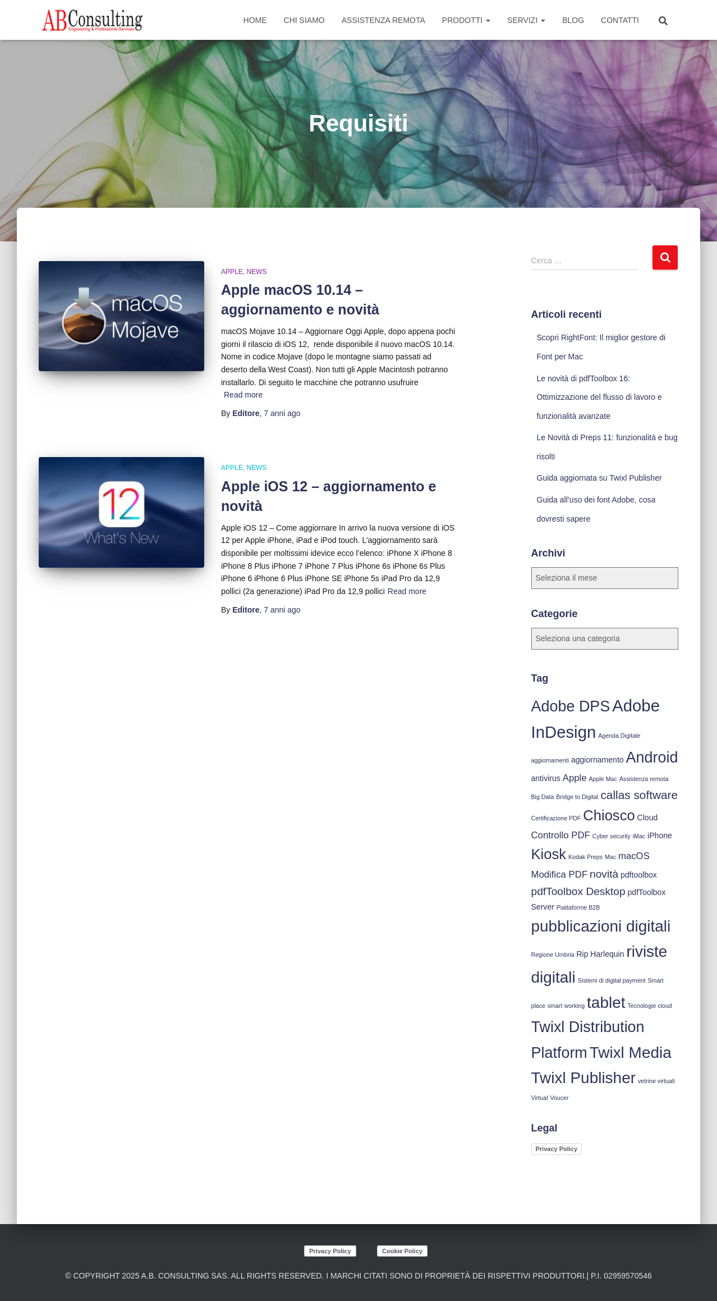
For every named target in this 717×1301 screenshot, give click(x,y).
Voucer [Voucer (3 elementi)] (559, 1097)
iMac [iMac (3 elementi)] (639, 836)
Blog (573, 20)
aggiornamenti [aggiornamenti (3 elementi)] (550, 760)
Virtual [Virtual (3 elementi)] (539, 1097)
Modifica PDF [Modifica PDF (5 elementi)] (559, 874)
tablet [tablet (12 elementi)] (606, 1002)
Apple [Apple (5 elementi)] (575, 778)
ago (282, 413)
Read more (243, 394)
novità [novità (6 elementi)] (604, 874)
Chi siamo (304, 20)
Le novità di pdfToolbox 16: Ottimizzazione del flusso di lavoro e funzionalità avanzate (599, 397)
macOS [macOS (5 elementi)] (634, 856)
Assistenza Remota (383, 20)
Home (255, 20)
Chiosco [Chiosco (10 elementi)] (609, 815)
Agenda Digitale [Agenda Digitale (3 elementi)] (619, 735)
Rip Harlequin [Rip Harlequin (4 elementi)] (600, 953)
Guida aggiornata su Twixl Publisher (599, 477)
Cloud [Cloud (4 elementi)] (647, 817)
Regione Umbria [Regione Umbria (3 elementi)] (552, 954)
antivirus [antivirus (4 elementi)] (545, 778)
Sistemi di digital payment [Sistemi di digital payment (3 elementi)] (612, 980)
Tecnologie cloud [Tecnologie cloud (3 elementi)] (649, 1005)
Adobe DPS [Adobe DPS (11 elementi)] (570, 706)
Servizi (526, 20)
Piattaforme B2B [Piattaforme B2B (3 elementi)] (578, 907)
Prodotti (466, 20)
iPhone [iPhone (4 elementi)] (659, 835)
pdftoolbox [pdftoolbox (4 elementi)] (639, 874)
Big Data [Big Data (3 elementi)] (542, 796)
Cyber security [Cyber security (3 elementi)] (611, 836)
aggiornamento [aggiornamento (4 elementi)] (597, 759)
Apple (232, 272)
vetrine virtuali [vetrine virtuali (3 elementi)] (656, 1081)
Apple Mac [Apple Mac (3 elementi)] (603, 778)
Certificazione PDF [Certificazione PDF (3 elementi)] (556, 818)
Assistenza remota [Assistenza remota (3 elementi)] (644, 778)
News (256, 272)
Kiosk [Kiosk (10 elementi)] (549, 854)
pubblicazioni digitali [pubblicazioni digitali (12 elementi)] (601, 926)
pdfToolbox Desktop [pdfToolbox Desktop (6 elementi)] (578, 891)
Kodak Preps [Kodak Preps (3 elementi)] (585, 856)
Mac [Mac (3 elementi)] (610, 856)
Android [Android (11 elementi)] (652, 757)
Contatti (620, 20)
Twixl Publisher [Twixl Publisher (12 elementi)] (583, 1078)
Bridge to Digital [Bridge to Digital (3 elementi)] (577, 796)
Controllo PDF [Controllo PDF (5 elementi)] (560, 835)
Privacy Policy (557, 1148)
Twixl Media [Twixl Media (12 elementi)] (631, 1052)
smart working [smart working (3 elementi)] (566, 1005)
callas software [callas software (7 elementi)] (639, 794)
